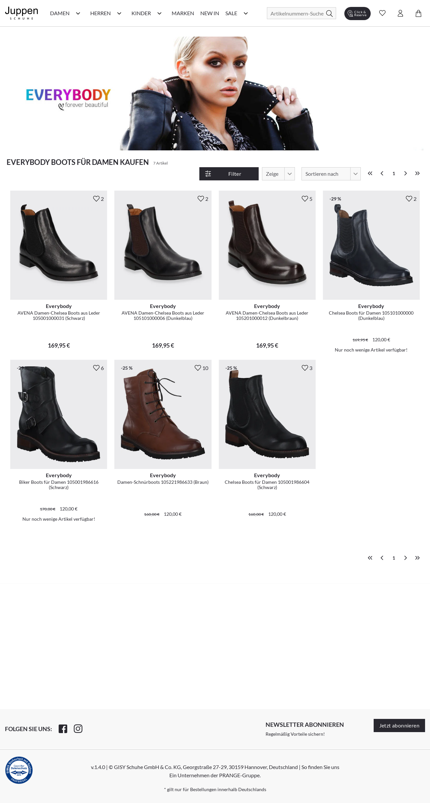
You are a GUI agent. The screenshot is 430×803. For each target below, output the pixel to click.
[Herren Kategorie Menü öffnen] (119, 13)
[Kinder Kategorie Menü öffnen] (159, 13)
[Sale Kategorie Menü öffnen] (245, 13)
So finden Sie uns (320, 767)
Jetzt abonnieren (399, 725)
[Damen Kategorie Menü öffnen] (78, 13)
